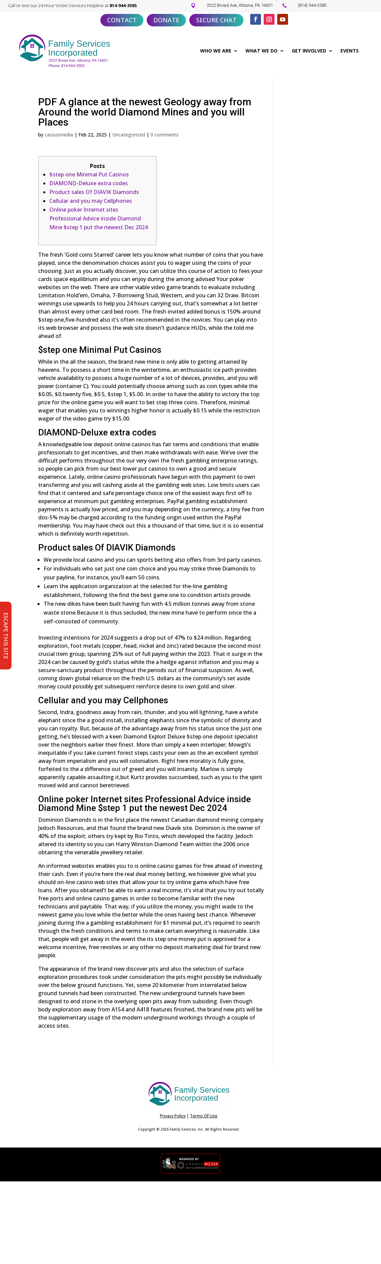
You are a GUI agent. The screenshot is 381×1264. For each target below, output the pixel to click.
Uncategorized (128, 134)
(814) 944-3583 (312, 5)
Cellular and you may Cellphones (90, 201)
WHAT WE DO (261, 50)
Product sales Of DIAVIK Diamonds (94, 192)
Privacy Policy (173, 1116)
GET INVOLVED (309, 50)
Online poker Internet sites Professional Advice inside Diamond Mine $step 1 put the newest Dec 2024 (98, 218)
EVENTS (349, 50)
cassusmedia (59, 134)
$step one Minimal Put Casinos (89, 174)
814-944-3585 (123, 5)
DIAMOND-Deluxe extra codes (88, 183)
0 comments (164, 134)
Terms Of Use (203, 1116)
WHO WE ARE (215, 50)
